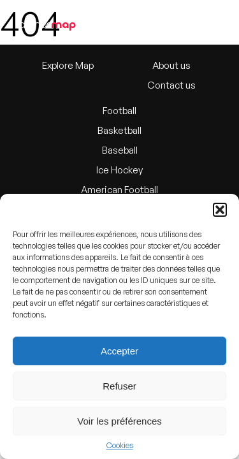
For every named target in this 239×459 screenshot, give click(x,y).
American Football (119, 190)
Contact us (171, 85)
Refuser (119, 386)
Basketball (119, 130)
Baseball (120, 150)
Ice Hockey (119, 170)
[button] (220, 209)
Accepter (119, 351)
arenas (46, 24)
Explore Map (68, 65)
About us (171, 65)
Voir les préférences (119, 421)
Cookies (119, 445)
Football (119, 111)
